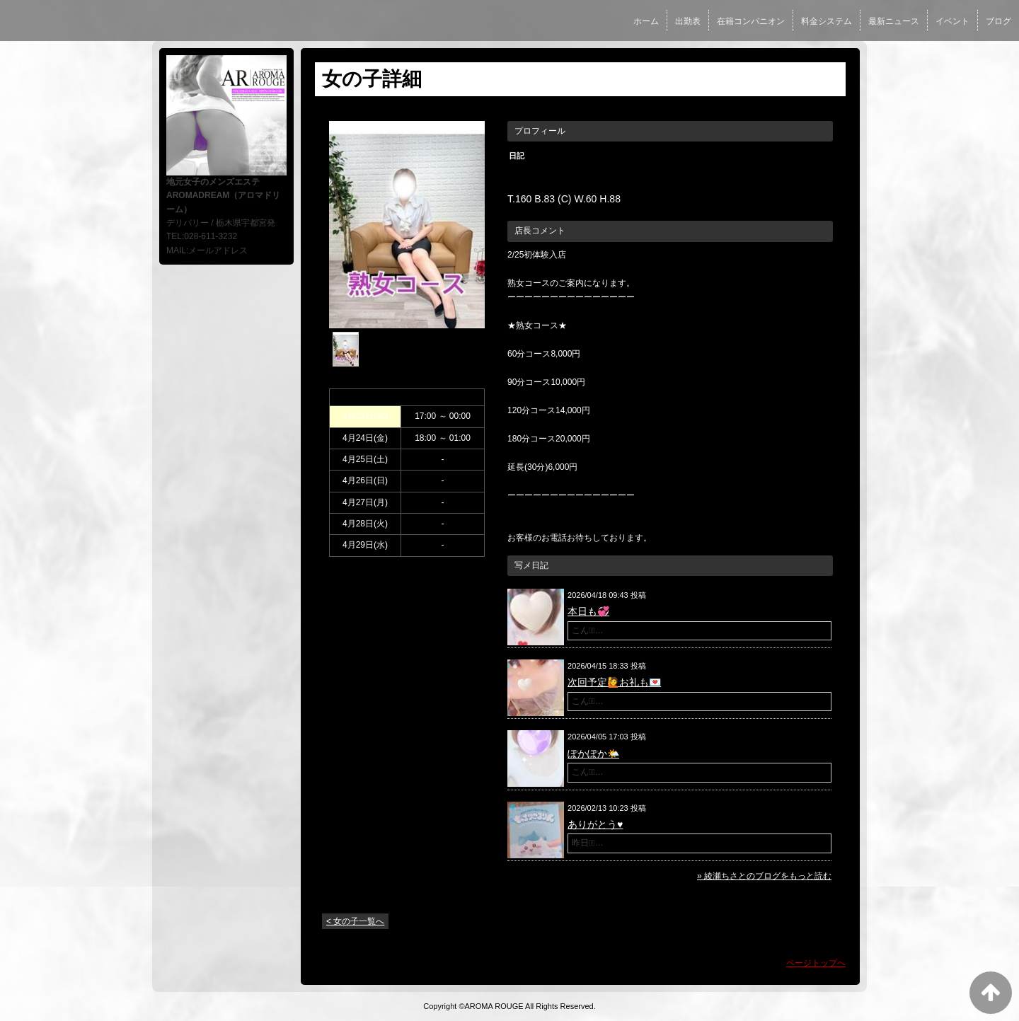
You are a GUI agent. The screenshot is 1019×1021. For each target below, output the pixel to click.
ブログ (998, 21)
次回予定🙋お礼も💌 (614, 682)
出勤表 (688, 21)
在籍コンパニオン (751, 21)
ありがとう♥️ (595, 824)
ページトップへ (816, 963)
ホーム (646, 21)
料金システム (826, 21)
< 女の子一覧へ (355, 921)
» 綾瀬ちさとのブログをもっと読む (764, 876)
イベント (952, 21)
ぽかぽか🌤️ (593, 753)
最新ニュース (893, 21)
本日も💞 (588, 611)
